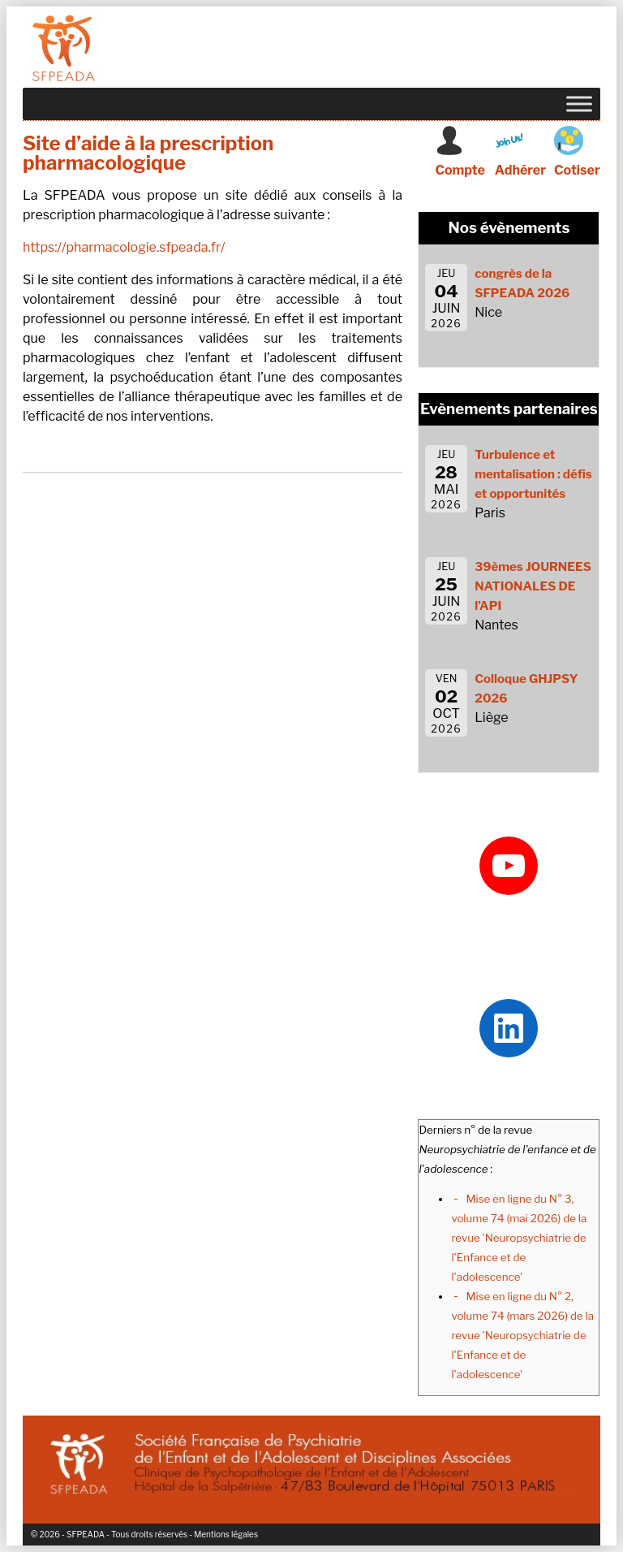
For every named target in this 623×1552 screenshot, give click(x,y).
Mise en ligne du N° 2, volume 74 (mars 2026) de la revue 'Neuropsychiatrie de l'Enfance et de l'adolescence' (522, 1335)
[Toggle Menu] (579, 103)
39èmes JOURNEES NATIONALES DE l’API (533, 586)
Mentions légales (226, 1534)
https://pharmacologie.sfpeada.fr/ (124, 247)
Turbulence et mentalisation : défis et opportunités (533, 474)
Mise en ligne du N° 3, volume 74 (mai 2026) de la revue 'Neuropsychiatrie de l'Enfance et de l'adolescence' (518, 1237)
